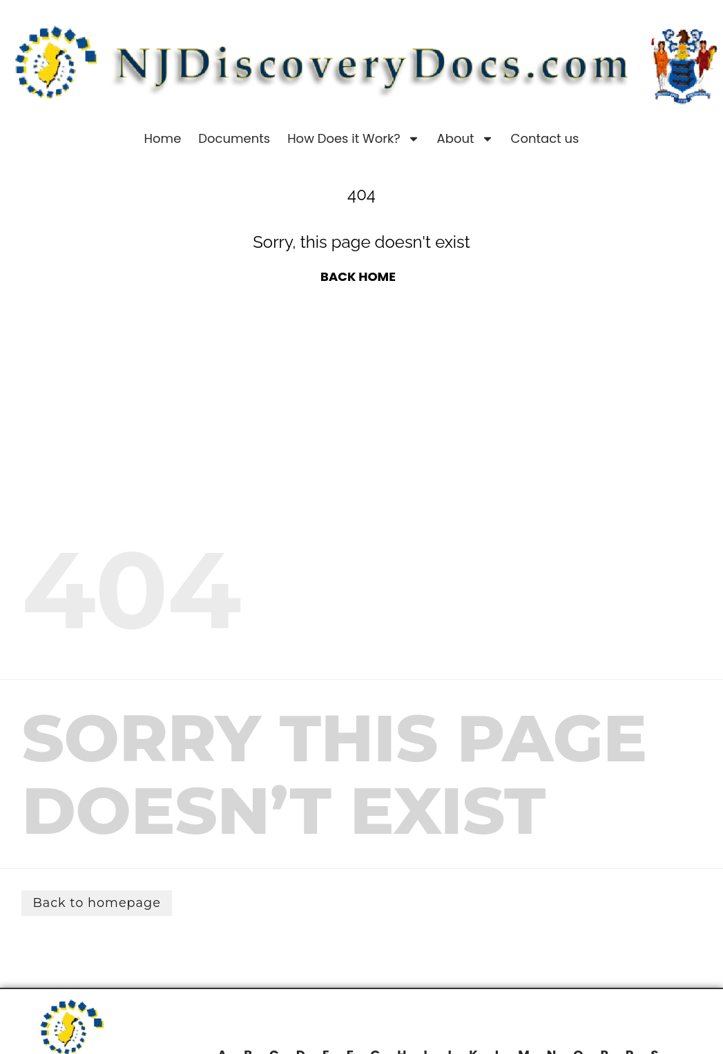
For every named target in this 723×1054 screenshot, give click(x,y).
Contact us (545, 138)
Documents (234, 138)
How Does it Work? (353, 139)
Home (163, 138)
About (465, 139)
